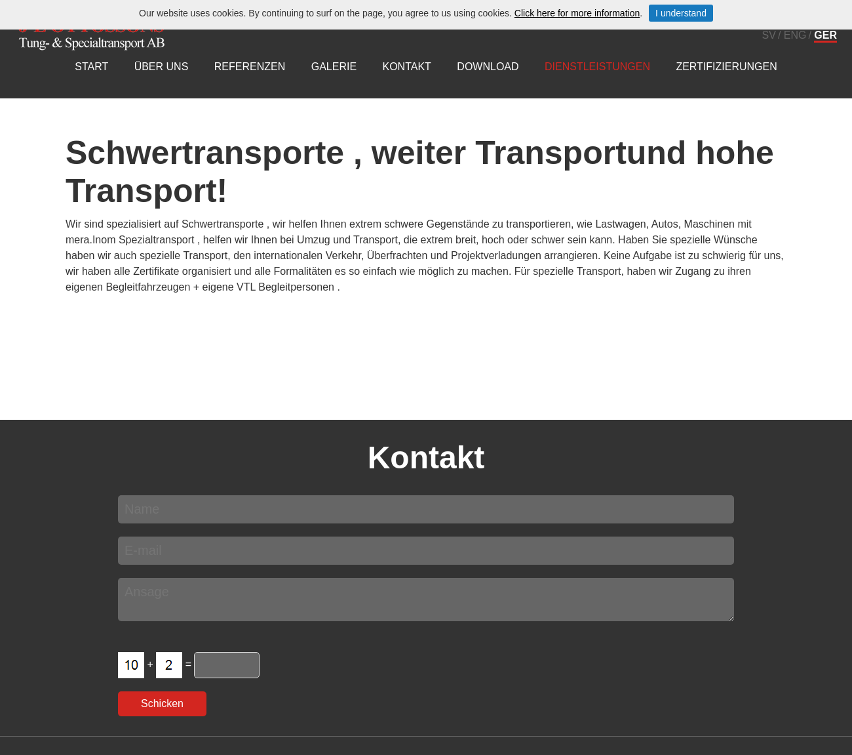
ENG (795, 35)
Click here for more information (577, 13)
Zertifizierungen (726, 66)
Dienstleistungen (597, 66)
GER (825, 35)
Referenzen (249, 66)
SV (769, 35)
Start (91, 66)
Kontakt (407, 66)
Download (487, 66)
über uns (161, 66)
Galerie (334, 66)
